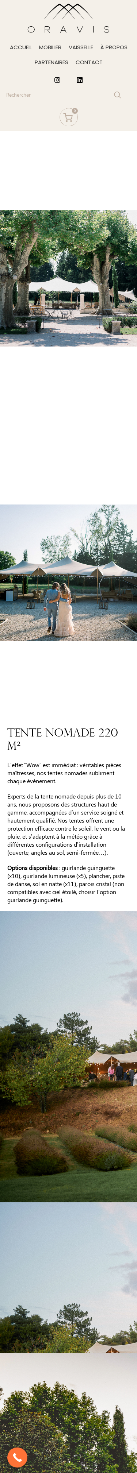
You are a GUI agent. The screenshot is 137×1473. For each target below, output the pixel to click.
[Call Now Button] (17, 1457)
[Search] (63, 94)
